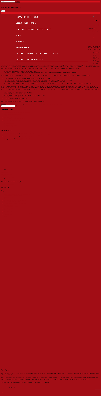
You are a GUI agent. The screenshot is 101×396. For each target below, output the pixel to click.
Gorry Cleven (4, 4)
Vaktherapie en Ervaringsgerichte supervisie (37, 135)
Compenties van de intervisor (12, 210)
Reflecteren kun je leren (11, 125)
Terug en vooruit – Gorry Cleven (13, 135)
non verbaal (55, 104)
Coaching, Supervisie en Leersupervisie (33, 29)
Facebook (7, 391)
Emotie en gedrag (13, 104)
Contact (20, 41)
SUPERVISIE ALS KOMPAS (12, 120)
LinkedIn (6, 394)
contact (35, 104)
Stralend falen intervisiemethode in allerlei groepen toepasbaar (22, 213)
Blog (18, 35)
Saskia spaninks (8, 138)
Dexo (17, 388)
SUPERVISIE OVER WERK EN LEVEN (15, 119)
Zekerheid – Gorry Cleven (11, 133)
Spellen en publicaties (26, 23)
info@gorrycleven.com (7, 177)
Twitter (6, 392)
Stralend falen (8, 214)
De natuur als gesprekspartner (13, 114)
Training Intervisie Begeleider (29, 59)
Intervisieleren (8, 211)
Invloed (6, 216)
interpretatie (41, 104)
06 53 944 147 (5, 175)
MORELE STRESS (9, 115)
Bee (5, 139)
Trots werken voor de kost (27, 136)
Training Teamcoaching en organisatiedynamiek (38, 53)
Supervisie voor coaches (11, 117)
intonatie (48, 104)
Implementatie (22, 47)
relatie (61, 104)
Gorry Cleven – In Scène (27, 17)
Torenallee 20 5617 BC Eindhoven (6, 173)
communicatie (28, 104)
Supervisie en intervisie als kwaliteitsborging (17, 112)
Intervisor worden (9, 123)
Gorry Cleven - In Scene (11, 136)
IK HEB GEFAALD (9, 126)
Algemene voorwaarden (7, 184)
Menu (2, 10)
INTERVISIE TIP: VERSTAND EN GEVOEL (16, 122)
